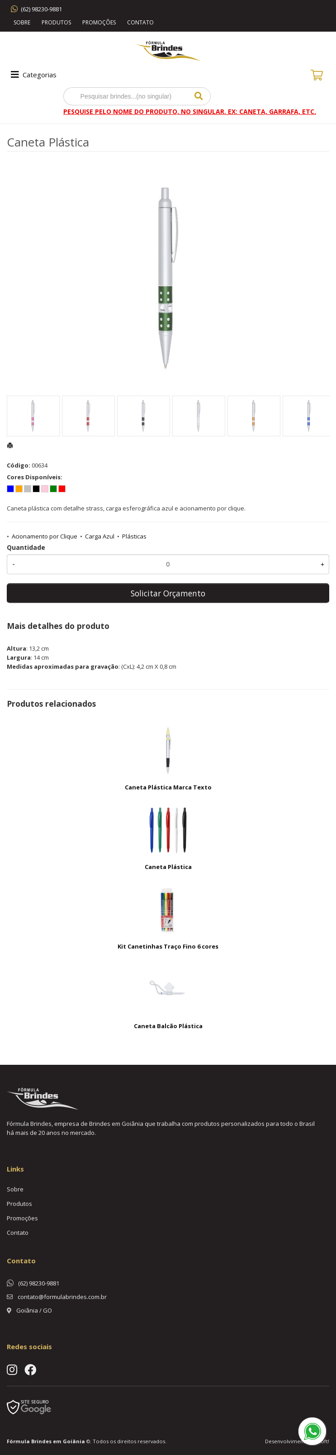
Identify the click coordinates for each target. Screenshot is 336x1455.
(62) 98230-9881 (41, 9)
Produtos (56, 22)
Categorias (33, 74)
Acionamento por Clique (44, 536)
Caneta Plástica (168, 867)
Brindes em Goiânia (58, 1441)
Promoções (99, 22)
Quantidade (26, 547)
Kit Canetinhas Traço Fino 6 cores (168, 946)
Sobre (22, 22)
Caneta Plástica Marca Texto (168, 787)
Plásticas (134, 536)
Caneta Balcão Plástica (168, 1026)
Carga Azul (99, 536)
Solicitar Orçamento (168, 593)
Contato (140, 22)
